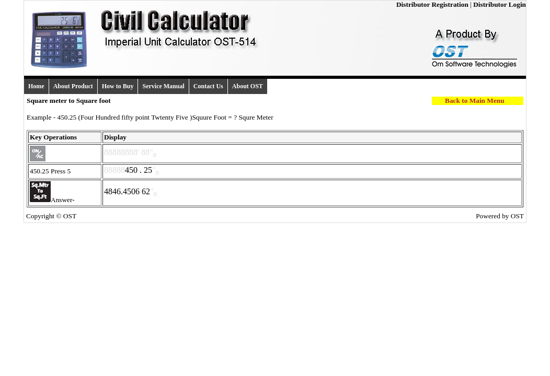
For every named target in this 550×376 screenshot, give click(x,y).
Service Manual (163, 86)
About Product (73, 86)
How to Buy (118, 86)
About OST (247, 86)
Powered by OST (500, 216)
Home (36, 86)
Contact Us (208, 86)
